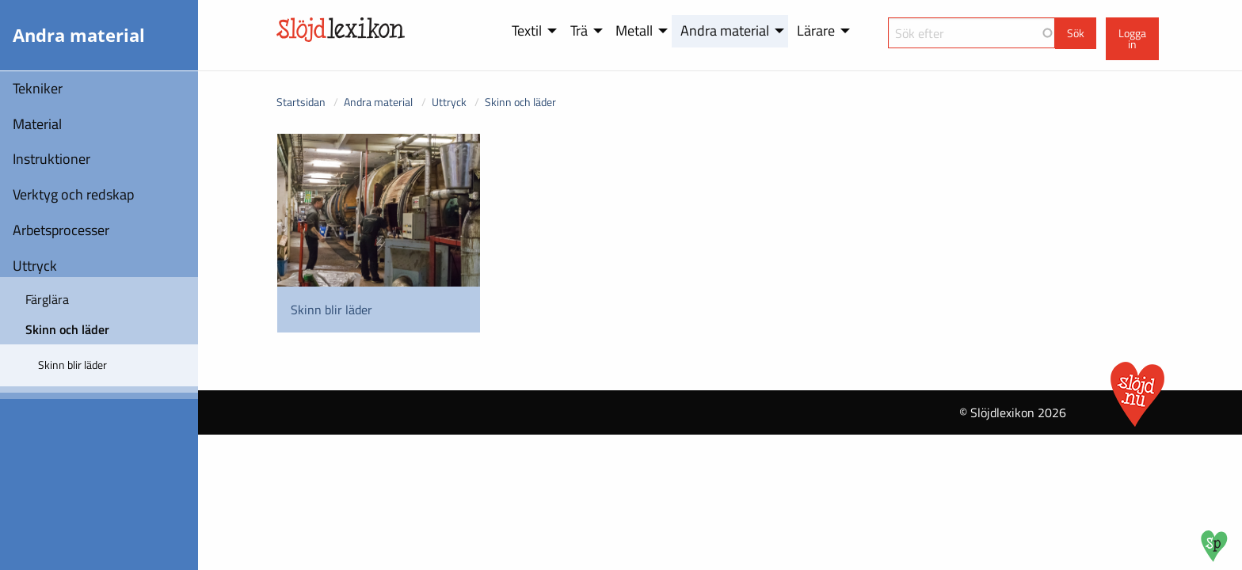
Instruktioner (51, 158)
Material (37, 124)
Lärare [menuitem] (816, 30)
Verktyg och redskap (73, 194)
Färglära (47, 299)
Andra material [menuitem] (724, 30)
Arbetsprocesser (61, 230)
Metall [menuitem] (634, 30)
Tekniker (38, 88)
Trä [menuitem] (579, 30)
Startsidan (301, 101)
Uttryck (35, 265)
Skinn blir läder (72, 364)
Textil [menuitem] (527, 30)
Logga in (1132, 39)
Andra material (378, 101)
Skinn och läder (67, 329)
